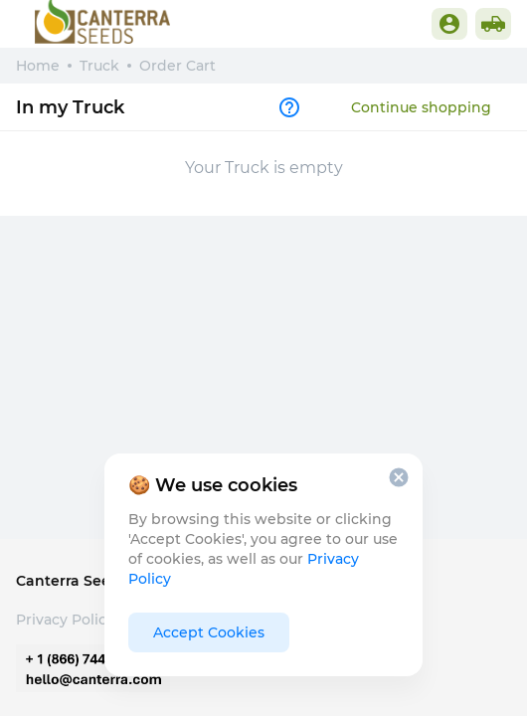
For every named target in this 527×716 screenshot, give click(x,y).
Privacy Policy (65, 619)
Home (38, 66)
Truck (99, 66)
